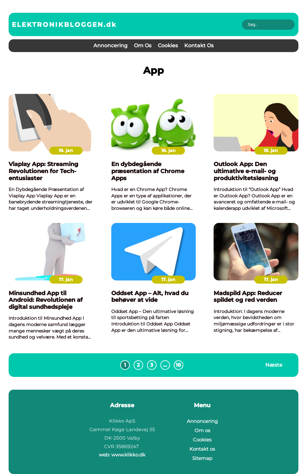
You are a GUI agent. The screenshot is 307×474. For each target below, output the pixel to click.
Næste (273, 365)
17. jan (66, 279)
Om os (142, 45)
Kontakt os (199, 45)
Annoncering (110, 45)
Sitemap (202, 458)
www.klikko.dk (128, 455)
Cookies (168, 45)
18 (178, 365)
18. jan (66, 150)
